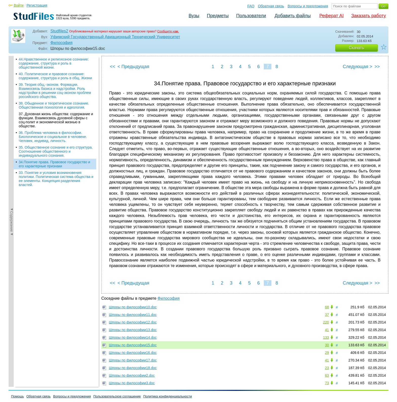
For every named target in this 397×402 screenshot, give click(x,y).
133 (326, 337)
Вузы (194, 15)
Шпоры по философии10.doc (133, 307)
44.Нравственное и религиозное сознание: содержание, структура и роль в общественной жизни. (54, 63)
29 (327, 353)
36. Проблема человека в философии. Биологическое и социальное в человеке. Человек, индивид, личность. (53, 137)
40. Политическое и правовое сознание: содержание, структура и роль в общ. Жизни (55, 76)
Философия (61, 43)
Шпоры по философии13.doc (133, 330)
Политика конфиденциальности (167, 396)
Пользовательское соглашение (117, 396)
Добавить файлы (292, 15)
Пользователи (251, 15)
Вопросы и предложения (308, 6)
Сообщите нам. (168, 31)
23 (327, 368)
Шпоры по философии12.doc (133, 322)
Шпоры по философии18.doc (133, 368)
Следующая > (357, 66)
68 (327, 307)
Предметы (218, 15)
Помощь (17, 396)
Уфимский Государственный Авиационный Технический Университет (115, 37)
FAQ (250, 6)
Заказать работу (368, 15)
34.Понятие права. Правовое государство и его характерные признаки (54, 164)
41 (327, 330)
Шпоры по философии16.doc (133, 353)
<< (112, 66)
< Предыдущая (133, 66)
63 (327, 375)
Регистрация (37, 5)
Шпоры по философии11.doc (133, 315)
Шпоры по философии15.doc (133, 345)
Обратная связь (271, 6)
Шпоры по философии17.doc (133, 360)
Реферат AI (331, 15)
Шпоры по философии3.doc (132, 383)
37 (327, 315)
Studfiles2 (59, 31)
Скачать (356, 48)
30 (327, 345)
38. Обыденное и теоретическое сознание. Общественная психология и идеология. (54, 105)
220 (326, 322)
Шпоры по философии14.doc (133, 337)
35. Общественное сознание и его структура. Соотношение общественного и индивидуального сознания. (56, 151)
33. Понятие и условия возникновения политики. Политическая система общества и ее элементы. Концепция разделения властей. (56, 179)
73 (327, 383)
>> (377, 66)
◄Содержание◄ (12, 144)
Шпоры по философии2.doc (132, 375)
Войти (19, 5)
